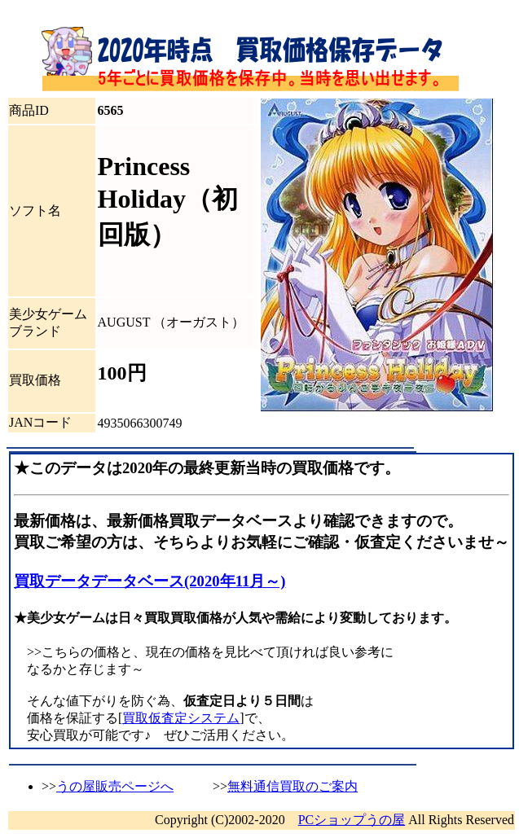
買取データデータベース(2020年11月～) (150, 581)
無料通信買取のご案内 (292, 786)
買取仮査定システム (181, 718)
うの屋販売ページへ (115, 786)
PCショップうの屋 (352, 820)
